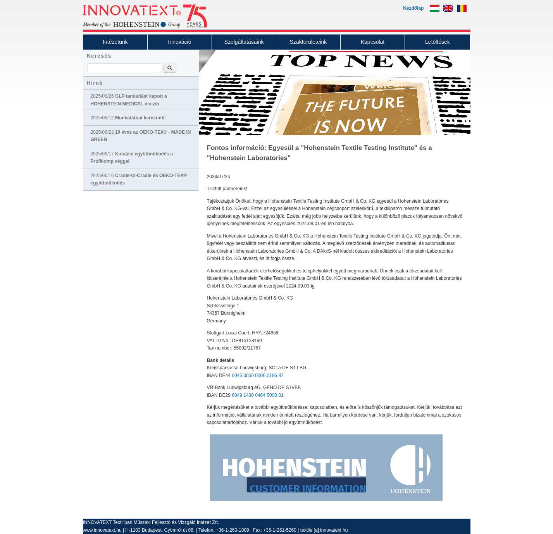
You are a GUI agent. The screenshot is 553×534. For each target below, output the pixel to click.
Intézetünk (115, 42)
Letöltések (437, 42)
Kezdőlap (413, 8)
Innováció (179, 42)
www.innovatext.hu (102, 530)
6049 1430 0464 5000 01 (257, 395)
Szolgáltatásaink (244, 42)
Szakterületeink (308, 42)
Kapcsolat (372, 42)
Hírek (95, 83)
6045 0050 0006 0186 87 (257, 375)
